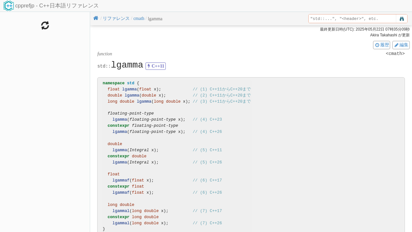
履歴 (381, 44)
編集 (401, 44)
